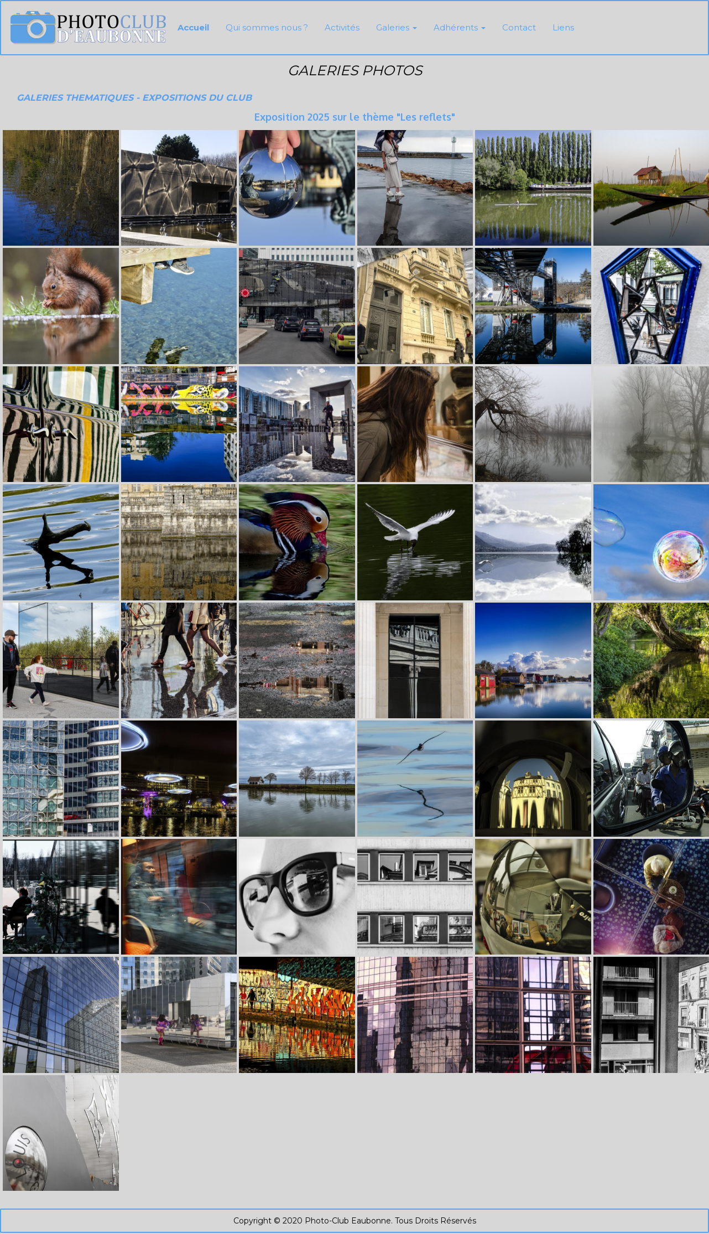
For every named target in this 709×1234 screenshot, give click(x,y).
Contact (519, 27)
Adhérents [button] (460, 27)
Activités (342, 27)
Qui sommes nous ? (267, 27)
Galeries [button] (396, 27)
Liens (563, 27)
